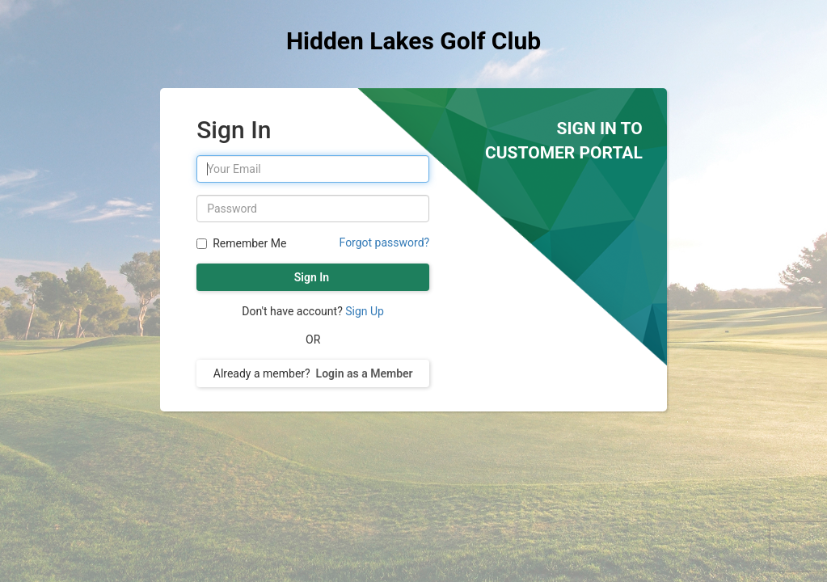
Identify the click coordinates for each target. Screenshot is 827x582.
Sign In (312, 277)
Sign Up (364, 311)
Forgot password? (385, 242)
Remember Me (247, 243)
